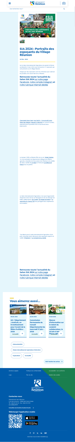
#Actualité (15, 334)
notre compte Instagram (41, 82)
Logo (10, 375)
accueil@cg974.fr (13, 404)
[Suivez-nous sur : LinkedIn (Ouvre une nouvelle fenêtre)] (41, 433)
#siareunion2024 (17, 344)
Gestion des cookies (54, 375)
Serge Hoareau (49, 157)
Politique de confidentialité (33, 370)
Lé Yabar (33, 162)
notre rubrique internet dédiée (34, 85)
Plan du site (29, 375)
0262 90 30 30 (15, 403)
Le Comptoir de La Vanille (39, 238)
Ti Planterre (27, 238)
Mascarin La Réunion (36, 122)
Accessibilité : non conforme (57, 370)
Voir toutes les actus (52, 361)
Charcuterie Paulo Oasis (26, 120)
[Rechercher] (64, 9)
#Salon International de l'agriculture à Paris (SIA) (26, 350)
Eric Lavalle (35, 199)
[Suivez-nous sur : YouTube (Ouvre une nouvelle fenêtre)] (45, 433)
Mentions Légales (13, 370)
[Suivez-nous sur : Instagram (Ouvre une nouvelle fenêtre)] (33, 433)
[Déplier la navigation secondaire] (63, 3)
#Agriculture (16, 355)
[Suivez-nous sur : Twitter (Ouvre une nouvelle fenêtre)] (37, 433)
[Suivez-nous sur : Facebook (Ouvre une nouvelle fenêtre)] (30, 433)
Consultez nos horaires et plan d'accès (20, 407)
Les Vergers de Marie (44, 199)
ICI (47, 436)
